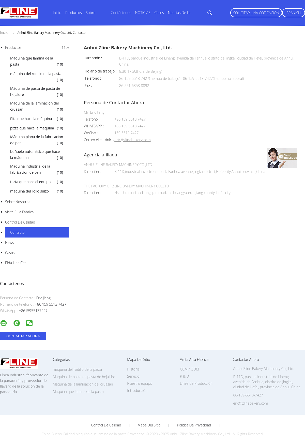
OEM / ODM (189, 369)
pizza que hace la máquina (36, 128)
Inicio (57, 12)
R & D (184, 376)
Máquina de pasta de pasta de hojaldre (36, 92)
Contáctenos (121, 12)
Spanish (293, 12)
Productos (73, 12)
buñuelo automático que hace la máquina (36, 155)
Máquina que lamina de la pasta (36, 61)
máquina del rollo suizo (36, 191)
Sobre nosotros (17, 201)
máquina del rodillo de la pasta (36, 77)
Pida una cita (15, 262)
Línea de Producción (196, 383)
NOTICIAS (142, 12)
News (9, 242)
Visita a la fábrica (19, 212)
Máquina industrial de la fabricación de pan (36, 169)
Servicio (133, 376)
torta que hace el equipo (36, 182)
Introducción (137, 390)
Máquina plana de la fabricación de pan (36, 140)
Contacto (17, 232)
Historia (133, 369)
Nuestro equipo (139, 383)
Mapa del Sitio (149, 425)
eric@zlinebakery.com (132, 140)
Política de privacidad (194, 425)
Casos (159, 12)
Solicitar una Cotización (256, 12)
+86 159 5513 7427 (130, 119)
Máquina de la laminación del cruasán (36, 106)
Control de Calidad (20, 222)
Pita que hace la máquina (36, 119)
